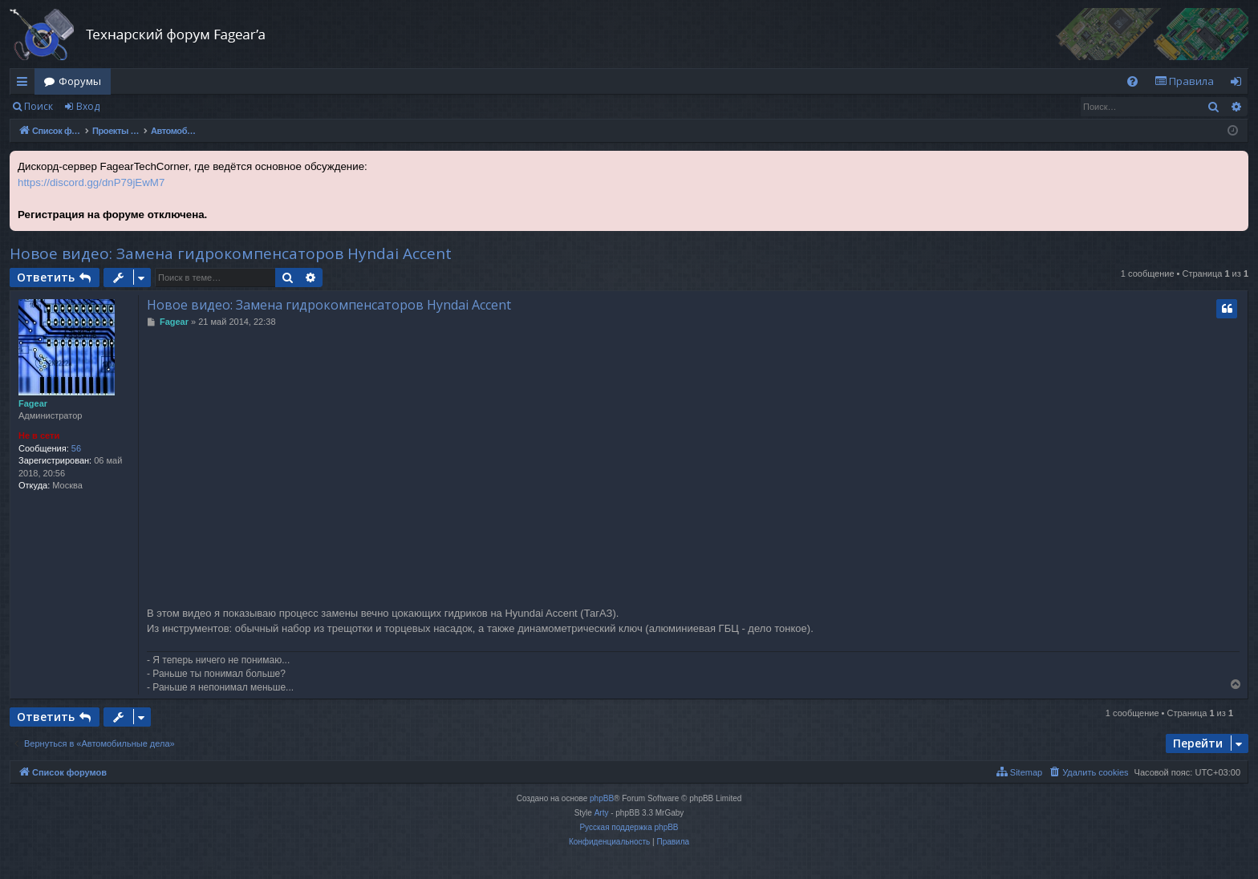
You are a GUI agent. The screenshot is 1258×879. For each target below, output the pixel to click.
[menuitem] (1132, 81)
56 (76, 448)
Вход (87, 106)
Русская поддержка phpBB (628, 827)
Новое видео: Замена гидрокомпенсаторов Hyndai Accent (231, 253)
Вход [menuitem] (1239, 84)
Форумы (80, 81)
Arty (602, 812)
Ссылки (25, 84)
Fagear (32, 403)
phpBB (602, 798)
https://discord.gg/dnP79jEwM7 (91, 182)
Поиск (38, 106)
